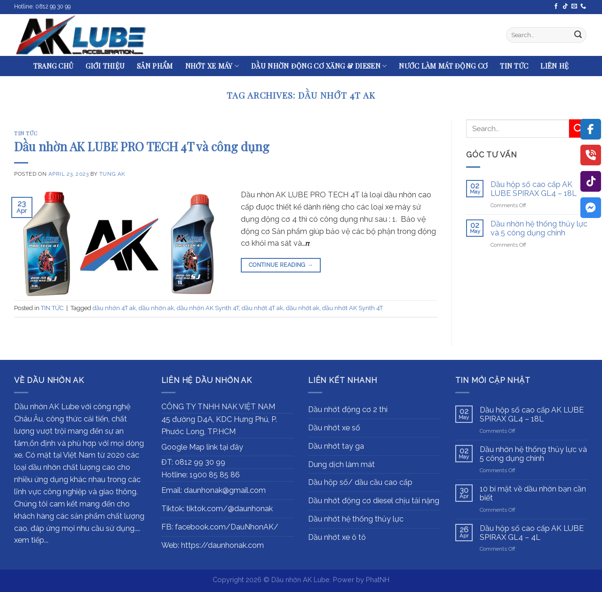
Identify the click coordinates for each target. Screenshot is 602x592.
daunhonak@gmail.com (225, 490)
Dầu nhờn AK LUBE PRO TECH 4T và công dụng (141, 146)
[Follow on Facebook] (556, 6)
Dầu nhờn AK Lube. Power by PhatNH (330, 580)
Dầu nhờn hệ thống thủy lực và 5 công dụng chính (539, 228)
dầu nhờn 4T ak (114, 308)
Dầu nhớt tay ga (336, 446)
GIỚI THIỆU (105, 65)
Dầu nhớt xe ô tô (337, 537)
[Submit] (578, 35)
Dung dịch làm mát (341, 464)
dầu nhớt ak (302, 308)
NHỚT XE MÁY (212, 65)
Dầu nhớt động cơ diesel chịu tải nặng (373, 500)
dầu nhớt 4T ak (262, 308)
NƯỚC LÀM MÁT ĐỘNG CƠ (443, 65)
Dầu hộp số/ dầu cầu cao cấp (360, 482)
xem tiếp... (31, 540)
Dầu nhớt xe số (334, 427)
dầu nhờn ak (156, 308)
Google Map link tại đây (202, 447)
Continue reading (281, 265)
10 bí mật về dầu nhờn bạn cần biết (533, 493)
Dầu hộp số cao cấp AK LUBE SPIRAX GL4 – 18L (534, 189)
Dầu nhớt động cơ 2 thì (348, 409)
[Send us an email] (574, 6)
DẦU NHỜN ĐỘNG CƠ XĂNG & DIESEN (319, 65)
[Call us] (583, 6)
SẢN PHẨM (155, 65)
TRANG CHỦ (53, 65)
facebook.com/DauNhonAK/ (226, 526)
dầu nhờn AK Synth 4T (208, 308)
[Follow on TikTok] (565, 6)
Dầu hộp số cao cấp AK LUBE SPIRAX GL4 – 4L (532, 533)
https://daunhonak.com (222, 545)
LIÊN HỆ (554, 65)
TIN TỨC (514, 65)
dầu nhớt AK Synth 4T (352, 308)
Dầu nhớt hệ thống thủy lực (356, 518)
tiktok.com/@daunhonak (229, 508)
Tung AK (112, 174)
